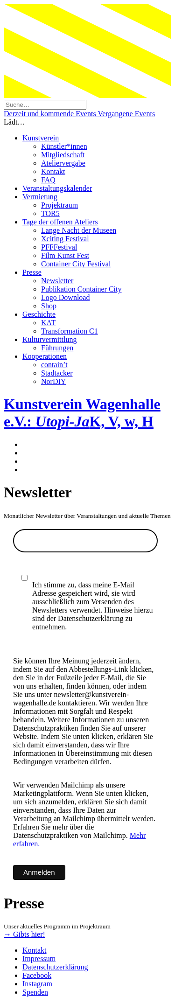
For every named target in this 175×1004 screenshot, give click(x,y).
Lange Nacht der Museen (78, 230)
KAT (48, 323)
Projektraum (59, 205)
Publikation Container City (81, 289)
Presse (32, 272)
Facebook (36, 975)
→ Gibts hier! (24, 934)
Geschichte (39, 314)
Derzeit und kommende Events (51, 114)
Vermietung (39, 197)
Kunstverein (40, 138)
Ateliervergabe (63, 163)
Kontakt (53, 171)
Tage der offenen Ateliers (60, 222)
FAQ (48, 180)
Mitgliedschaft (62, 155)
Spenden (35, 992)
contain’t (54, 365)
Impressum (39, 958)
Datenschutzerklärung (55, 967)
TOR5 (50, 213)
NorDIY (53, 381)
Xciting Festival (65, 239)
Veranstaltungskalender (57, 188)
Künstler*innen (64, 146)
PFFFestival (59, 247)
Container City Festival (76, 264)
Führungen (57, 348)
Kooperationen (44, 356)
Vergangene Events (126, 114)
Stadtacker (57, 373)
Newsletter (57, 281)
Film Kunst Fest (65, 255)
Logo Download (65, 297)
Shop (48, 306)
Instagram (37, 984)
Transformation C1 (69, 331)
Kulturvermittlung (49, 339)
